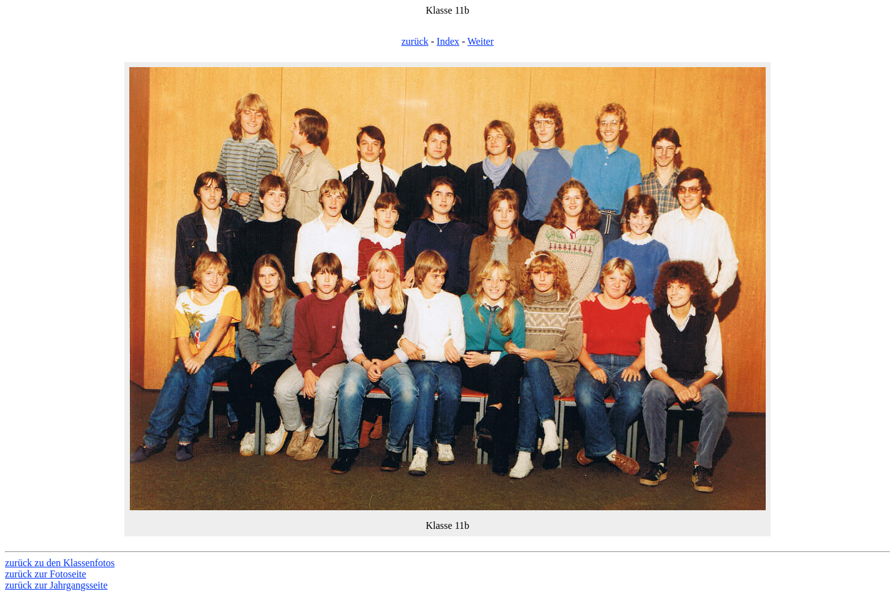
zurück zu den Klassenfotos (59, 562)
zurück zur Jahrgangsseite (56, 585)
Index (448, 41)
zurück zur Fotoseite (45, 574)
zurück (415, 41)
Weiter (480, 41)
